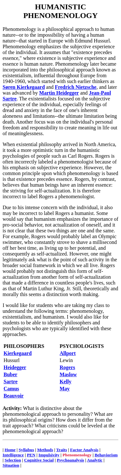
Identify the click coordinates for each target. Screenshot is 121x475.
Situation (11, 465)
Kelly (65, 381)
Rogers (67, 367)
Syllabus (26, 449)
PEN (31, 454)
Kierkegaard (18, 353)
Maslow (68, 374)
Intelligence (13, 454)
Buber (10, 374)
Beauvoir (14, 395)
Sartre (10, 381)
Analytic (95, 460)
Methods (45, 449)
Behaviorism (106, 454)
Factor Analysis (84, 449)
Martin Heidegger (59, 93)
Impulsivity (48, 454)
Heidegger (15, 367)
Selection (13, 460)
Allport (68, 353)
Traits (61, 449)
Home (10, 449)
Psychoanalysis (70, 460)
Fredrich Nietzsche (75, 87)
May (65, 388)
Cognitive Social (39, 460)
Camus (11, 388)
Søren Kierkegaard (24, 87)
